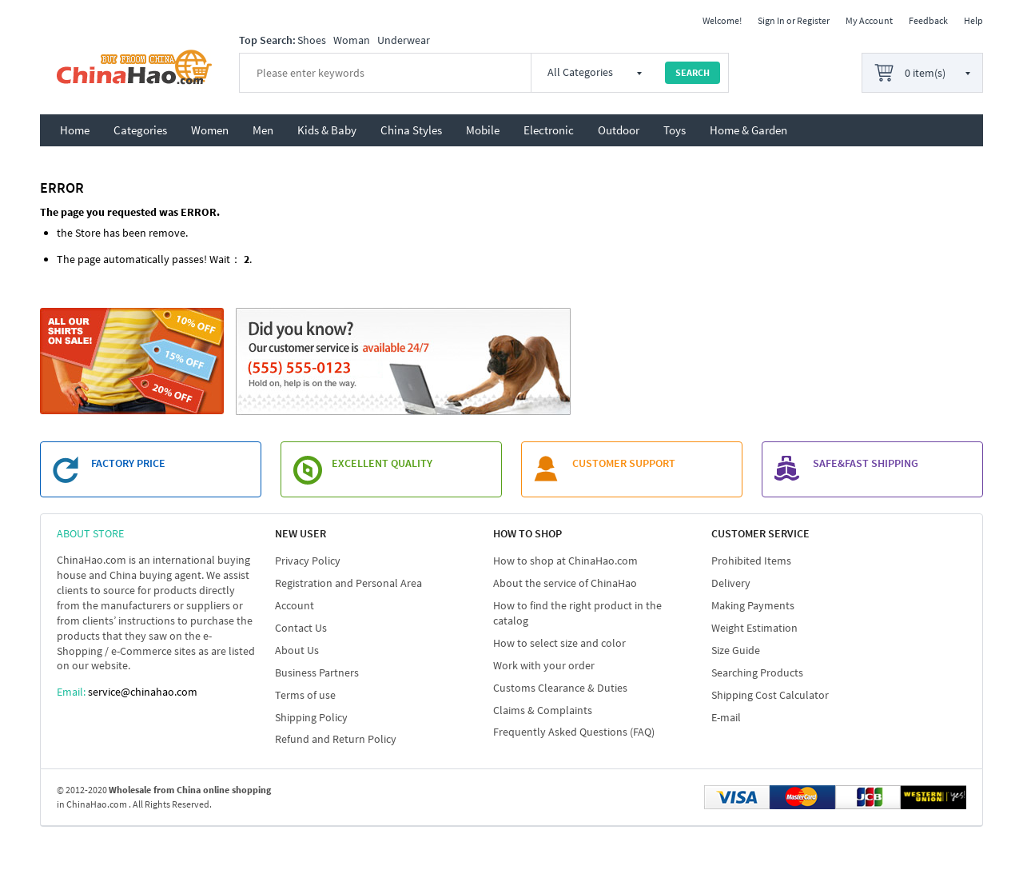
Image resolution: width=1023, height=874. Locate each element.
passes (188, 259)
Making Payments (752, 605)
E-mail (726, 717)
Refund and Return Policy (335, 739)
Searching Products (757, 672)
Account (294, 605)
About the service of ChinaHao (565, 583)
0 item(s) (925, 73)
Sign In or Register (794, 20)
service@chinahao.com (142, 691)
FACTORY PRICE (128, 463)
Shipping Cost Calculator (770, 695)
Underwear (403, 40)
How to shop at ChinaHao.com (565, 560)
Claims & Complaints (542, 710)
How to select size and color (559, 643)
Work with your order (544, 665)
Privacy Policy (307, 560)
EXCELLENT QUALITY (382, 463)
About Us (297, 650)
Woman (351, 40)
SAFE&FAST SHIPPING (865, 463)
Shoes (311, 40)
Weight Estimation (754, 628)
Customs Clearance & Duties (560, 687)
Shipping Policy (311, 717)
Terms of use (305, 695)
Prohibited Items (751, 560)
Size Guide (735, 650)
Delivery (730, 583)
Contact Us (301, 628)
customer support (623, 463)
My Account (869, 20)
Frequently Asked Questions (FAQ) (574, 731)
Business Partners (317, 672)
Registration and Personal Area (348, 583)
